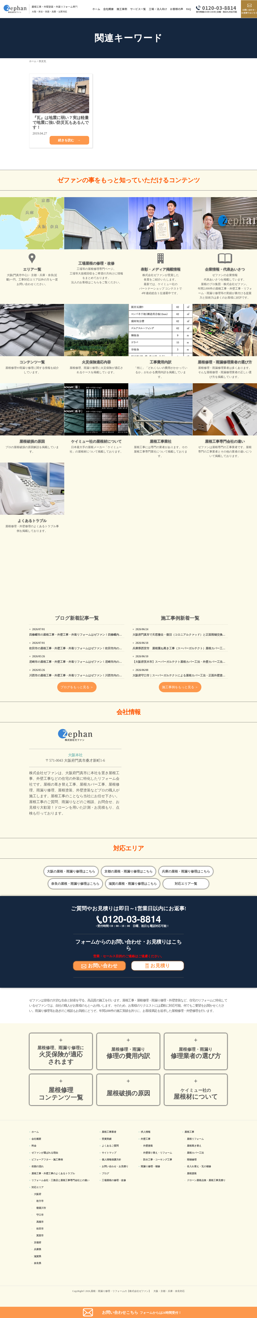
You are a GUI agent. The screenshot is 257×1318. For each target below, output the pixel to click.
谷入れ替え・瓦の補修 (199, 1166)
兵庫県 (37, 1249)
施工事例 (120, 9)
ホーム (94, 9)
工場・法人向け (156, 9)
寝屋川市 (41, 1208)
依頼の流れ (38, 1166)
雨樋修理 (192, 1159)
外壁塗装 (148, 1145)
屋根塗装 (192, 1173)
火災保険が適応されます (61, 1055)
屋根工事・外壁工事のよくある (53, 1173)
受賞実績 (106, 1139)
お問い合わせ (99, 965)
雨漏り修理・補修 (150, 1166)
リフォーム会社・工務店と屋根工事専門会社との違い (60, 1180)
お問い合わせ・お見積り (115, 1166)
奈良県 (37, 1263)
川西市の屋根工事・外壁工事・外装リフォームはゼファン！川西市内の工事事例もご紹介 (85, 675)
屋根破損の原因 (128, 1093)
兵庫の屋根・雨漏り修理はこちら (186, 871)
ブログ (105, 1173)
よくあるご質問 (110, 1145)
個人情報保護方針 (111, 1159)
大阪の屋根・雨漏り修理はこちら (71, 871)
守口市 (40, 1214)
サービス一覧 (136, 9)
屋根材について (195, 1094)
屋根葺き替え (194, 1145)
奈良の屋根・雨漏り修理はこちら (75, 883)
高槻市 (40, 1221)
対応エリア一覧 (186, 883)
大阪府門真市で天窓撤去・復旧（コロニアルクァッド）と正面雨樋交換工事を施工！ (186, 634)
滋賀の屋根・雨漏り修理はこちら (133, 883)
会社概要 (106, 9)
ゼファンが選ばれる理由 (45, 1152)
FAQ (186, 9)
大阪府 (37, 1194)
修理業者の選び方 (195, 1053)
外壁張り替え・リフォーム (157, 1152)
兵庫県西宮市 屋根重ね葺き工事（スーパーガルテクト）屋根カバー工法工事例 (183, 648)
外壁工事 (145, 1139)
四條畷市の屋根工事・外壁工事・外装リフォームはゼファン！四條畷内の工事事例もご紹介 (86, 634)
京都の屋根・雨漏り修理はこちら (128, 871)
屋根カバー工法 (195, 1152)
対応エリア (38, 1187)
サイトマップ (109, 1152)
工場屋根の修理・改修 (114, 1180)
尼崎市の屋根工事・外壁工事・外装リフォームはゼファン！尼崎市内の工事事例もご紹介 (85, 661)
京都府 (37, 1242)
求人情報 (145, 1131)
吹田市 (40, 1228)
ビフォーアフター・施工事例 (47, 1159)
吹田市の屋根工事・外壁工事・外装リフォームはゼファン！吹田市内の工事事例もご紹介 (85, 648)
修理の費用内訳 (128, 1053)
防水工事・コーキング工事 (157, 1159)
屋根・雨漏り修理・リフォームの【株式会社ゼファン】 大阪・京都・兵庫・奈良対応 (138, 1291)
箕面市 (40, 1235)
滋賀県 (37, 1256)
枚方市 (40, 1201)
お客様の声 (174, 9)
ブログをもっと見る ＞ (76, 687)
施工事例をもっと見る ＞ (180, 687)
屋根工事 (189, 1131)
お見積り (157, 965)
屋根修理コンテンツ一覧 (61, 1094)
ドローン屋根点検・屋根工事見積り (206, 1180)
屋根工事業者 (109, 1131)
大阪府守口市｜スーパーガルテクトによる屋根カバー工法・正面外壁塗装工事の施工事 (187, 675)
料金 (34, 1145)
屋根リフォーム (195, 1139)
